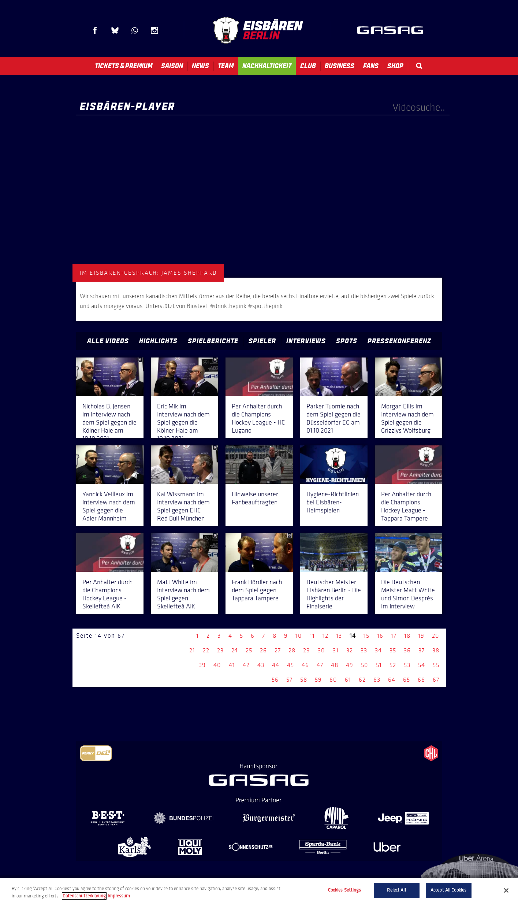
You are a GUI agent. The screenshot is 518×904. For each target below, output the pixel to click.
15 (366, 636)
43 (260, 665)
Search (419, 66)
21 (192, 650)
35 (393, 650)
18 (407, 636)
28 (291, 650)
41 (232, 665)
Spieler (262, 341)
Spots (346, 341)
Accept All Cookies (448, 890)
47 (320, 665)
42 (246, 665)
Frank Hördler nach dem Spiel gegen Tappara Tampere (257, 590)
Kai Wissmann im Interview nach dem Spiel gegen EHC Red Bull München (183, 506)
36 (407, 650)
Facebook (95, 30)
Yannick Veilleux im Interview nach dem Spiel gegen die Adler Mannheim (108, 506)
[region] (259, 891)
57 (289, 679)
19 (421, 636)
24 (234, 650)
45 (290, 665)
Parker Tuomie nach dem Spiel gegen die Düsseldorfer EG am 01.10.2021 (333, 418)
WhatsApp (134, 30)
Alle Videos (108, 341)
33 (364, 650)
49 (349, 665)
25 (249, 650)
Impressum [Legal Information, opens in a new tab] (119, 896)
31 (336, 650)
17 (393, 636)
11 (312, 636)
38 (435, 650)
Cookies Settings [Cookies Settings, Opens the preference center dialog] (344, 890)
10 (298, 636)
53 (407, 665)
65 (406, 679)
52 (393, 665)
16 (380, 636)
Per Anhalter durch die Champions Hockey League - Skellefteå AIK (107, 594)
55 (436, 665)
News (200, 66)
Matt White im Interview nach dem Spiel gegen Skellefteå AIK (183, 594)
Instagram (154, 30)
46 (305, 665)
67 (436, 679)
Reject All (396, 890)
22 (206, 650)
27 (278, 650)
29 (306, 650)
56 (275, 679)
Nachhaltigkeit (266, 66)
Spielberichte (213, 341)
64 (391, 679)
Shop (395, 66)
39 (202, 665)
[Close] (506, 890)
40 (217, 665)
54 (421, 665)
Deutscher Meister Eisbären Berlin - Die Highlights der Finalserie (333, 594)
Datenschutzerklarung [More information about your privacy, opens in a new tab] (84, 896)
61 (348, 679)
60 (333, 679)
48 (334, 665)
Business (339, 66)
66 (421, 679)
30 (321, 650)
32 (349, 650)
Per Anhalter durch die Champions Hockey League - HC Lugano (258, 418)
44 (275, 665)
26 (263, 650)
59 (318, 679)
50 (364, 665)
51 (379, 665)
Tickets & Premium (123, 66)
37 (421, 650)
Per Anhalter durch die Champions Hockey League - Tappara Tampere (406, 506)
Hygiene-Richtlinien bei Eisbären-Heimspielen (332, 502)
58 (303, 679)
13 (339, 636)
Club (308, 66)
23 (220, 650)
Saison (172, 66)
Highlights (158, 341)
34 (378, 650)
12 (325, 636)
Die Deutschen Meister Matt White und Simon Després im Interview (408, 594)
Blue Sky (115, 30)
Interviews (306, 341)
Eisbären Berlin (257, 30)
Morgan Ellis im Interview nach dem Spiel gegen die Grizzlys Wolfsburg (407, 418)
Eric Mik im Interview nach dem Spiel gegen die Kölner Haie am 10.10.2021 (183, 422)
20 (435, 636)
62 (362, 679)
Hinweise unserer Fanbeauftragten (255, 498)
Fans (371, 66)
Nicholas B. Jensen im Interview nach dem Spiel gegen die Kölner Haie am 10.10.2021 (109, 422)
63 (376, 679)
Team (226, 66)
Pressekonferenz (399, 341)
